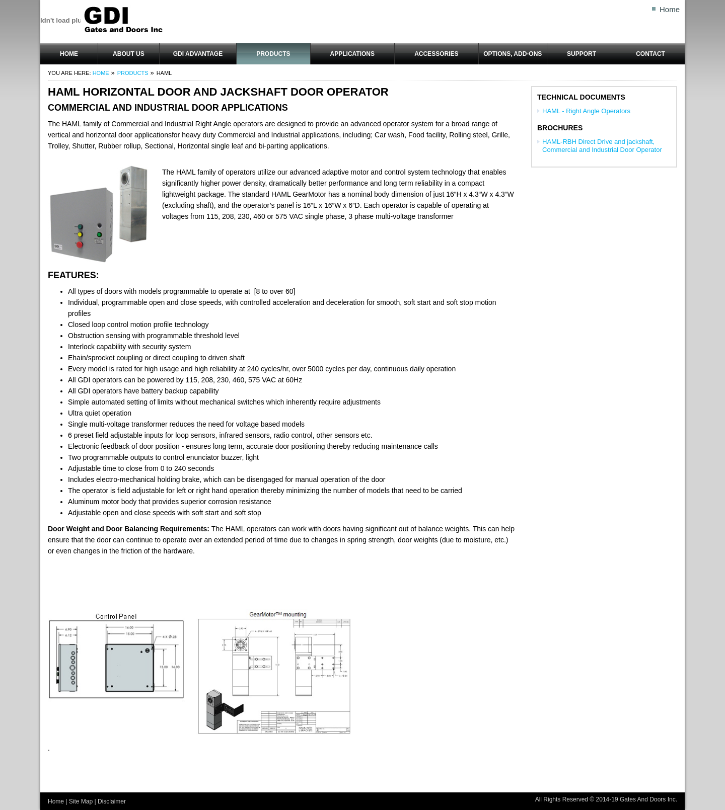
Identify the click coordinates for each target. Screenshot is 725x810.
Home (670, 9)
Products (273, 53)
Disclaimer (112, 801)
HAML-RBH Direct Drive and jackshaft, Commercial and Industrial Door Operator (602, 145)
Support (581, 53)
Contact (650, 53)
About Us (128, 53)
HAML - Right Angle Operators (586, 111)
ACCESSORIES (436, 53)
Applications (352, 53)
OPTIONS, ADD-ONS (512, 53)
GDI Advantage (198, 53)
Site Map (81, 801)
